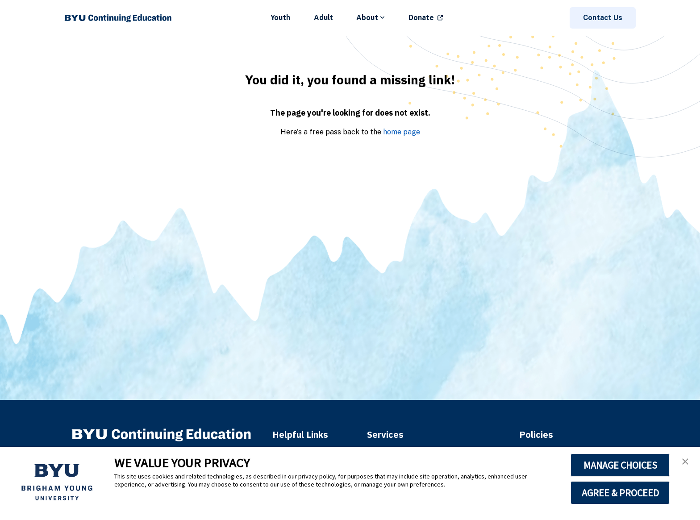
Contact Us (602, 17)
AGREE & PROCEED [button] (620, 493)
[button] (685, 461)
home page (401, 132)
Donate (421, 17)
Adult (323, 17)
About (370, 17)
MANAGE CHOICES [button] (620, 465)
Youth (280, 17)
